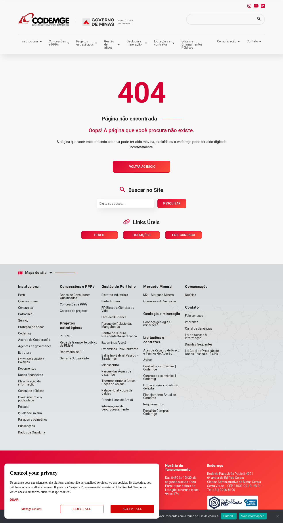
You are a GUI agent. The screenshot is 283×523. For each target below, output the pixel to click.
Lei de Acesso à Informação (196, 336)
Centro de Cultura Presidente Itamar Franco (119, 335)
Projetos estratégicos (85, 43)
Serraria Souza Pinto (74, 358)
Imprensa (191, 322)
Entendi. (228, 516)
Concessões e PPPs (57, 43)
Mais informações (252, 516)
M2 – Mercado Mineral (158, 294)
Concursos (25, 307)
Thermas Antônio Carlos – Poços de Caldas (119, 382)
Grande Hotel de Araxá (117, 399)
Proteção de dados (31, 326)
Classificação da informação (29, 383)
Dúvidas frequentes (198, 344)
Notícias (190, 294)
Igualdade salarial (30, 413)
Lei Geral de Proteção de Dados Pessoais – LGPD (202, 352)
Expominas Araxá (113, 342)
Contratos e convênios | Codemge (159, 368)
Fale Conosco (183, 235)
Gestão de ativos (109, 44)
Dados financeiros (30, 374)
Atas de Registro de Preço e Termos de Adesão (161, 352)
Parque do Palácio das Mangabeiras (116, 325)
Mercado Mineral (157, 286)
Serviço (23, 320)
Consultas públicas (31, 390)
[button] (258, 19)
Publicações (26, 426)
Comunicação (226, 41)
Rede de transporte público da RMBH (79, 344)
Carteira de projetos (74, 310)
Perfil (99, 235)
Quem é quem (28, 301)
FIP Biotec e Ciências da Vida (117, 309)
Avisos (148, 359)
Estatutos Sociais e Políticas (31, 360)
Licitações (141, 235)
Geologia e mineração (134, 43)
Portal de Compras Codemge (156, 412)
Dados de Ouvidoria (31, 432)
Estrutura (24, 352)
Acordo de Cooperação (34, 339)
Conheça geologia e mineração (157, 324)
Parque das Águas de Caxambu (116, 373)
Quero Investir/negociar (159, 301)
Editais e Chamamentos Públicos (192, 44)
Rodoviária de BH (72, 351)
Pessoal (23, 406)
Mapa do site (32, 273)
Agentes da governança (35, 346)
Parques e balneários (33, 419)
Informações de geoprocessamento (115, 408)
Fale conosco (194, 315)
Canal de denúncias (198, 328)
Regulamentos (153, 404)
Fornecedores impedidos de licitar (160, 387)
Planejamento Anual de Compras (159, 396)
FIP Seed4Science (113, 317)
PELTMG (65, 336)
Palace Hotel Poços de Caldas (116, 392)
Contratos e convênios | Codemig (159, 377)
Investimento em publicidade (30, 399)
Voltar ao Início (142, 166)
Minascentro (110, 364)
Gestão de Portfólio (118, 286)
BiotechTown (110, 301)
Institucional (30, 41)
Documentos (27, 368)
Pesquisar (171, 203)
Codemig (24, 333)
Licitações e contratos (162, 43)
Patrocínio (25, 314)
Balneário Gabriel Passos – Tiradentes (120, 357)
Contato (252, 41)
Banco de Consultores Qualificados (75, 296)
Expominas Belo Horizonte (119, 349)
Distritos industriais (114, 294)
